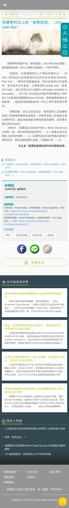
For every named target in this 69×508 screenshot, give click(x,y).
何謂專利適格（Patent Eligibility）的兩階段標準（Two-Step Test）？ (34, 173)
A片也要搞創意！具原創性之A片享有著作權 (28, 454)
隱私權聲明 (10, 471)
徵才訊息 (32, 471)
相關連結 (9, 482)
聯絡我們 (9, 477)
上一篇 (44, 13)
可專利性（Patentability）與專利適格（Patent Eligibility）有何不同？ (35, 166)
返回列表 (13, 14)
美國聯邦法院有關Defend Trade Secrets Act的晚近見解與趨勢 (35, 447)
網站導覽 (55, 471)
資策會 (31, 477)
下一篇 (60, 13)
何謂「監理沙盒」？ (15, 437)
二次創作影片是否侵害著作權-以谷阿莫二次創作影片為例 (35, 428)
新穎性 (50, 235)
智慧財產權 (22, 235)
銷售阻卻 (37, 235)
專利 (8, 235)
